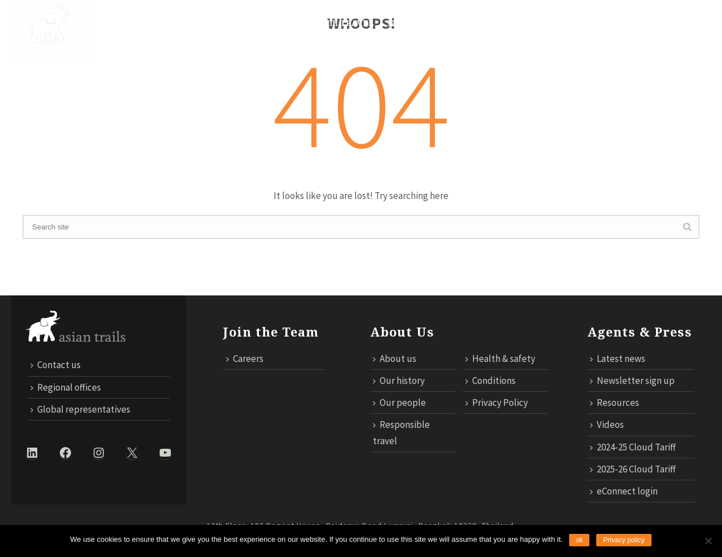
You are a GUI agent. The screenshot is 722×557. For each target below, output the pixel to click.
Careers (244, 358)
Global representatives (80, 409)
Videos (607, 424)
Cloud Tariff (585, 57)
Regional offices (65, 387)
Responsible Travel (326, 23)
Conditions (490, 380)
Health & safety (500, 358)
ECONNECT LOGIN (668, 57)
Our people (399, 402)
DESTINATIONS (187, 23)
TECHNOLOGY (492, 23)
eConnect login (624, 491)
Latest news (617, 358)
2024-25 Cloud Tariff (633, 447)
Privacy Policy (496, 402)
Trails (249, 23)
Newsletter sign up (632, 380)
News (400, 23)
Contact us (514, 57)
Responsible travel (401, 432)
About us (394, 358)
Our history (399, 380)
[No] (708, 540)
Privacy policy (623, 540)
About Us (120, 23)
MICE (437, 23)
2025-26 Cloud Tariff (633, 469)
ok (579, 540)
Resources (614, 402)
